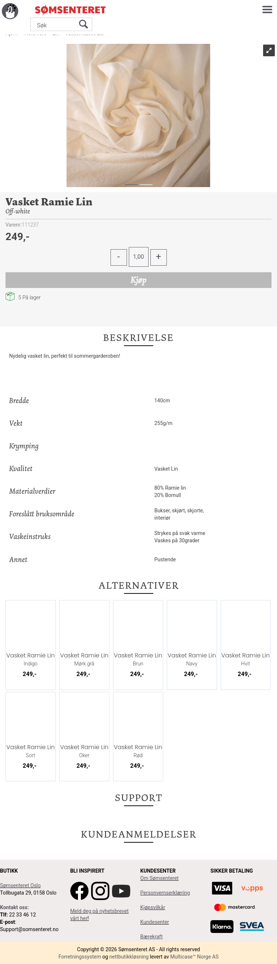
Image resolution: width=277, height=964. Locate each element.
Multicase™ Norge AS (194, 957)
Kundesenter (154, 922)
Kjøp (138, 279)
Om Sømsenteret (159, 878)
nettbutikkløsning (129, 957)
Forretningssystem (80, 957)
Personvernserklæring (165, 893)
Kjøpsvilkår (152, 907)
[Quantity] (139, 257)
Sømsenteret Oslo (20, 885)
